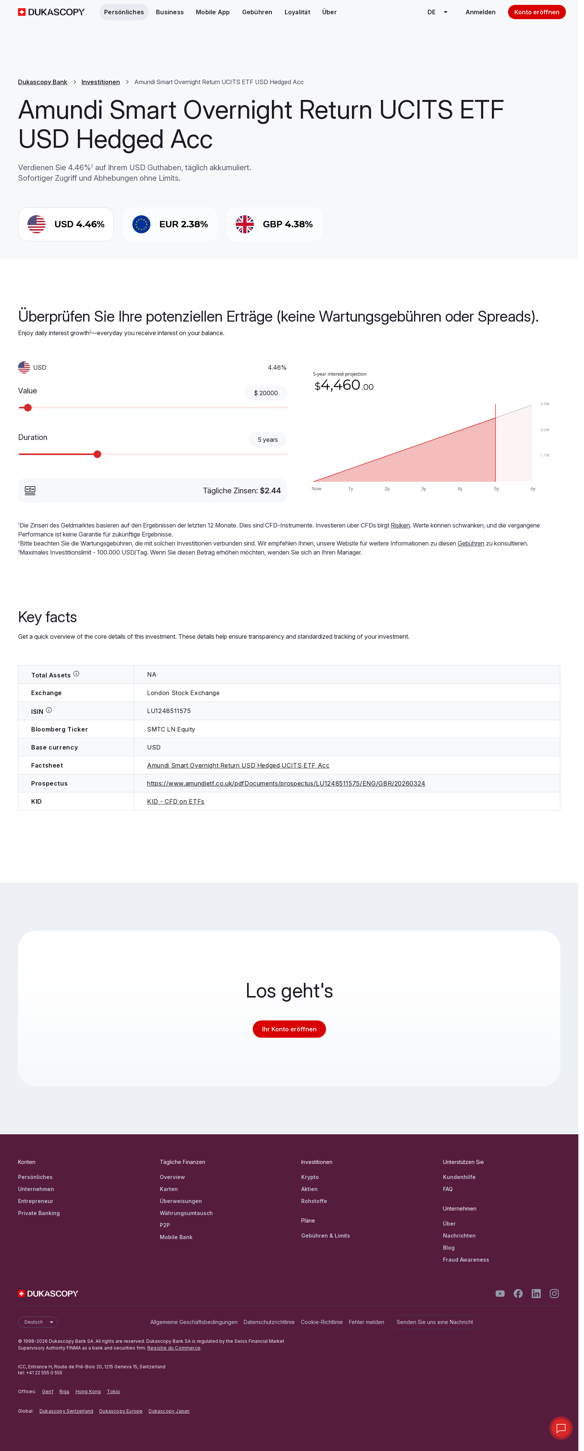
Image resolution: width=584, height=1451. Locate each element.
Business (170, 12)
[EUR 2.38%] (170, 224)
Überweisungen (181, 1201)
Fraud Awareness (466, 1259)
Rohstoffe (314, 1201)
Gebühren (257, 12)
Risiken (400, 525)
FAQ (448, 1189)
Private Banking (39, 1213)
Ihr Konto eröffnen (289, 1029)
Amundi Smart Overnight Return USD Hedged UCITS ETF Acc (238, 765)
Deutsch (40, 1322)
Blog (449, 1247)
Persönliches (124, 12)
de (440, 12)
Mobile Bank (176, 1237)
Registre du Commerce (173, 1348)
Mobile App (213, 12)
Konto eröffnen (537, 12)
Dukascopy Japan (169, 1411)
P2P (165, 1225)
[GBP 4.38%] (274, 224)
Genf (47, 1391)
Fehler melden (366, 1322)
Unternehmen (36, 1189)
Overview (172, 1177)
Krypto (310, 1177)
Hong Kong (88, 1391)
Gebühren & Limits (325, 1235)
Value (27, 390)
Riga (64, 1391)
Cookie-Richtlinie (322, 1322)
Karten (169, 1189)
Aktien (309, 1189)
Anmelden (481, 12)
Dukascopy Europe (121, 1411)
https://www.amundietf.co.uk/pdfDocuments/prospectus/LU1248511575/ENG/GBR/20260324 (286, 783)
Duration (32, 437)
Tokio (113, 1391)
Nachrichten (459, 1235)
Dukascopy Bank (42, 82)
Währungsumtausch (186, 1213)
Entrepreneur (35, 1201)
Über (329, 12)
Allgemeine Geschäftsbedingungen (194, 1322)
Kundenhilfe (459, 1177)
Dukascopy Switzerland (66, 1411)
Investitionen (101, 82)
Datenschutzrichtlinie (269, 1322)
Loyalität (297, 12)
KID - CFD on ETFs (176, 801)
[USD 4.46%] (66, 224)
